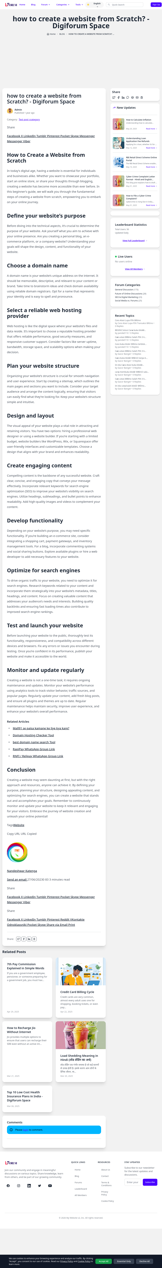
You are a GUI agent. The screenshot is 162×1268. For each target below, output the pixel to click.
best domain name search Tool (34, 742)
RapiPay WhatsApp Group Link (34, 749)
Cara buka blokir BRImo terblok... (135, 345)
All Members (81, 1195)
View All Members (135, 269)
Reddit (65, 919)
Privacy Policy (104, 1193)
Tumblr (41, 136)
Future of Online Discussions (130, 293)
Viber (26, 141)
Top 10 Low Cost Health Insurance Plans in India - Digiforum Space (25, 1096)
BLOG (62, 34)
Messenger (87, 136)
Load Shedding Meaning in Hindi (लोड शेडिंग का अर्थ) (79, 1058)
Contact (105, 1176)
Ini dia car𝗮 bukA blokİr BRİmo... (135, 387)
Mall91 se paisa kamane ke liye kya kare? (41, 728)
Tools (80, 4)
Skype (75, 136)
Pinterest (53, 136)
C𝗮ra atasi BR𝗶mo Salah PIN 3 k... (135, 338)
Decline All (144, 1261)
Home (22, 4)
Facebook (14, 136)
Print (71, 925)
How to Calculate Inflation (138, 119)
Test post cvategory (29, 119)
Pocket (65, 136)
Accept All (103, 1261)
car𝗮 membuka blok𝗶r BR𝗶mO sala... (135, 373)
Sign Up (156, 4)
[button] (88, 4)
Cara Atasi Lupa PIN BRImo (135, 323)
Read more (151, 129)
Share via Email (57, 925)
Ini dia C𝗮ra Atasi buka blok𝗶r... (135, 366)
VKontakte (77, 919)
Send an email (17, 879)
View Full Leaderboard (135, 240)
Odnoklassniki (17, 925)
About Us (105, 1169)
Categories (63, 4)
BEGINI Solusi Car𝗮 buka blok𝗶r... (135, 332)
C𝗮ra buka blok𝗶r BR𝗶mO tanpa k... (135, 359)
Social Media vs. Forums (128, 300)
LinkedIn (30, 136)
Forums (78, 1182)
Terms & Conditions (106, 1184)
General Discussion (126, 289)
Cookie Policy (107, 1201)
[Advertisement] (81, 60)
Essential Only (124, 1261)
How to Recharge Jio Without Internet (21, 1030)
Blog (33, 4)
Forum (46, 4)
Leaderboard (81, 1188)
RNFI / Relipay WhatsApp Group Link (38, 756)
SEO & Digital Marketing (128, 297)
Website (18, 825)
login (26, 1129)
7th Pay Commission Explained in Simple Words (25, 966)
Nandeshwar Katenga (22, 871)
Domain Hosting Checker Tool (33, 735)
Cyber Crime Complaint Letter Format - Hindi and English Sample (140, 179)
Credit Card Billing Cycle (77, 992)
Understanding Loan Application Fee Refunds (137, 140)
